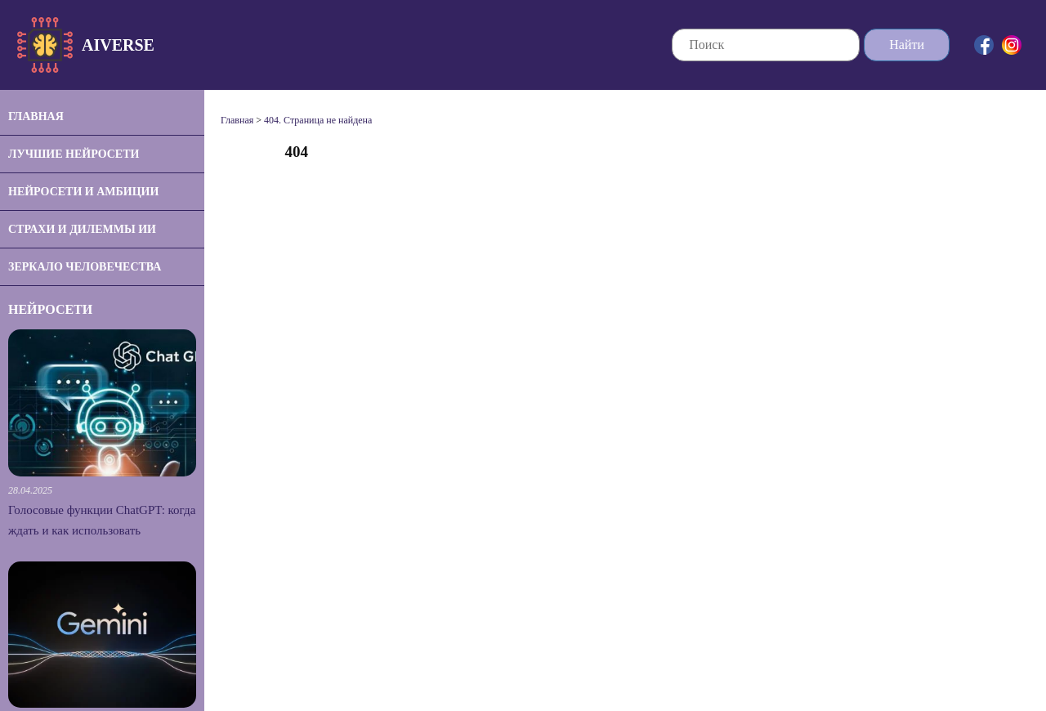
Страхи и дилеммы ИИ (82, 229)
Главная (36, 116)
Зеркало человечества (84, 267)
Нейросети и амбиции (83, 192)
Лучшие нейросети (73, 154)
